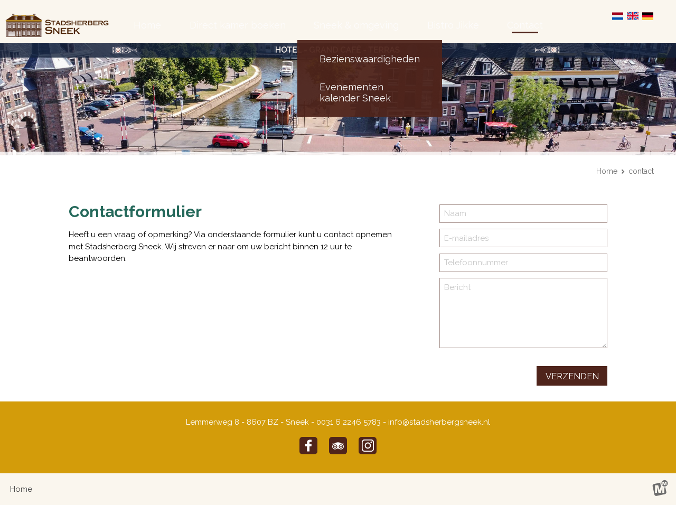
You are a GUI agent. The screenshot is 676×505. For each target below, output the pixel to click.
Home (606, 171)
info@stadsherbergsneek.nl (439, 422)
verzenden (572, 376)
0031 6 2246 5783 (348, 422)
